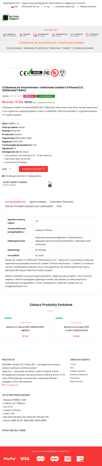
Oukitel (66, 48)
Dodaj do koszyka (33, 169)
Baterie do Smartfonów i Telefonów (42, 48)
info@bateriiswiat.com (16, 286)
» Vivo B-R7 (7, 406)
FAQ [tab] (59, 206)
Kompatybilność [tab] (15, 202)
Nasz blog (74, 378)
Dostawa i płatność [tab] (62, 202)
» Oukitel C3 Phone (11, 410)
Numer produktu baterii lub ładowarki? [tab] (29, 206)
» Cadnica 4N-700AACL (13, 403)
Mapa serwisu (76, 381)
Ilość (4, 169)
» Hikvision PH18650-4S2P (14, 399)
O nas (47, 6)
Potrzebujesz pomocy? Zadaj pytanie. (23, 176)
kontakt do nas (30, 6)
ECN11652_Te (13, 123)
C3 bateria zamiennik (82, 48)
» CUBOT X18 (8, 413)
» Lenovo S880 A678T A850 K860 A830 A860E (24, 420)
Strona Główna (14, 48)
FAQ (72, 367)
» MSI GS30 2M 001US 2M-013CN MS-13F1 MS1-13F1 (25, 417)
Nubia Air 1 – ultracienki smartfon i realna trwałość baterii (30, 371)
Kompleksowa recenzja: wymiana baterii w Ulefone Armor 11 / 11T (33, 374)
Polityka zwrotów (88, 6)
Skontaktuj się (11, 385)
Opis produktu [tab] (37, 202)
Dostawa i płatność (65, 6)
